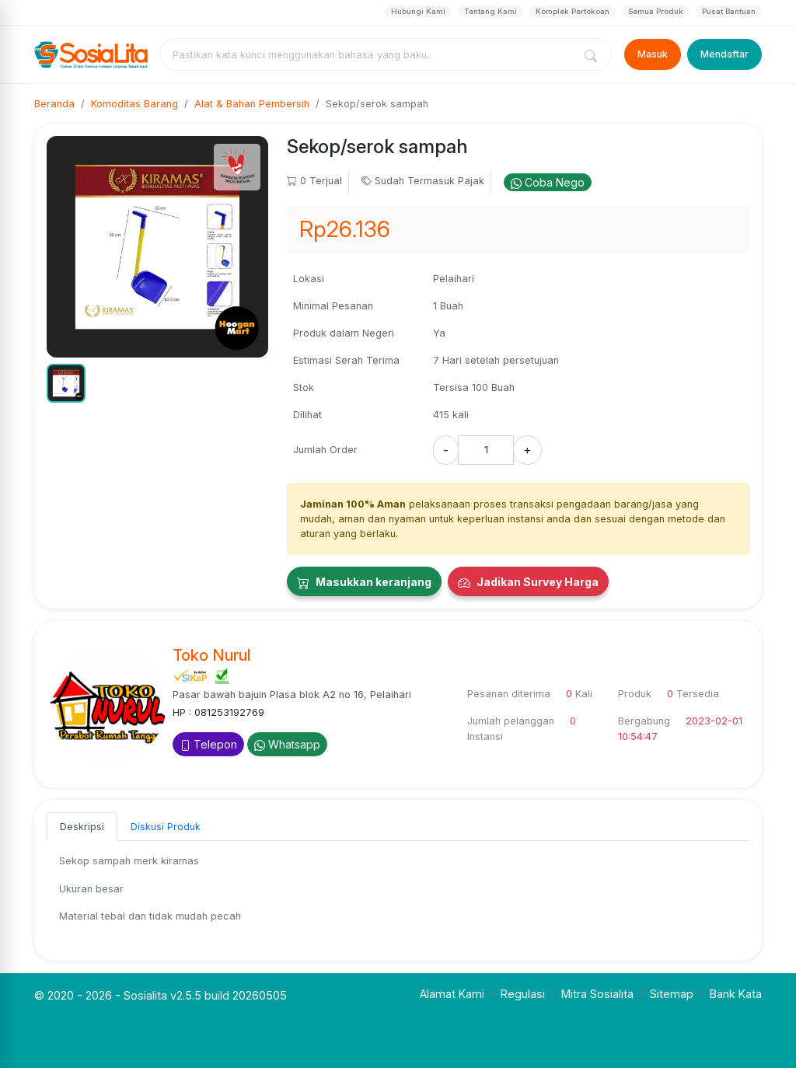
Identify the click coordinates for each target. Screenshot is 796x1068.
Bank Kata (736, 993)
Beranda (54, 104)
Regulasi (523, 993)
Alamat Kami (452, 993)
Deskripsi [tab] (82, 826)
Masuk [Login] (652, 54)
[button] (66, 383)
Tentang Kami (490, 11)
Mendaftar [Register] (724, 54)
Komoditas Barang (134, 104)
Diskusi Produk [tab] (166, 826)
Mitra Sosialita (597, 993)
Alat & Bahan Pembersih (251, 104)
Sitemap (671, 993)
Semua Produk (655, 11)
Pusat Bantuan (729, 11)
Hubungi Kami (418, 11)
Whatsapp (287, 744)
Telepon (208, 744)
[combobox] (370, 54)
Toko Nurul (212, 655)
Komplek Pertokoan (572, 11)
